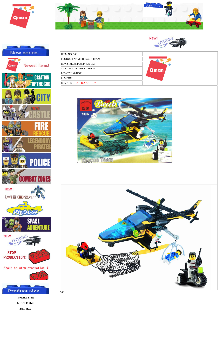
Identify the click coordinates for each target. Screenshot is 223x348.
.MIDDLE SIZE (25, 303)
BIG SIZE (26, 308)
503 (62, 292)
